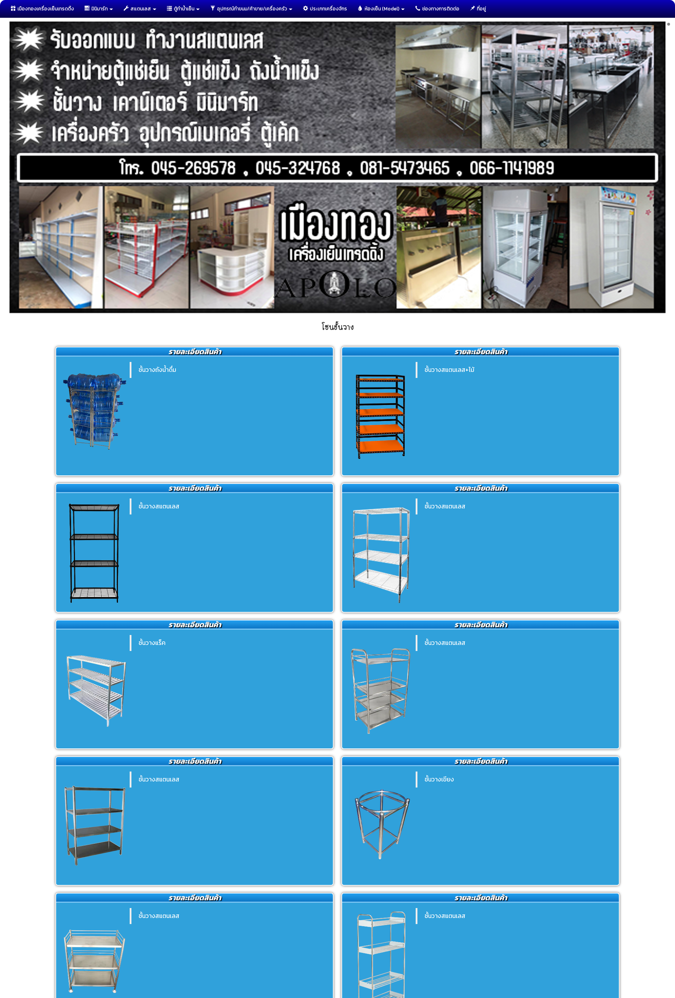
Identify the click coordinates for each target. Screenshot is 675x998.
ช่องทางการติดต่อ (437, 8)
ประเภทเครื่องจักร (325, 8)
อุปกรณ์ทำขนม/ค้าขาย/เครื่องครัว (251, 8)
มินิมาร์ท (99, 8)
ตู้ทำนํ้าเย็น (183, 8)
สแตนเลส (140, 8)
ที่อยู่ (478, 8)
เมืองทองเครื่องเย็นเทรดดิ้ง (42, 8)
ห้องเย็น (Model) (381, 8)
